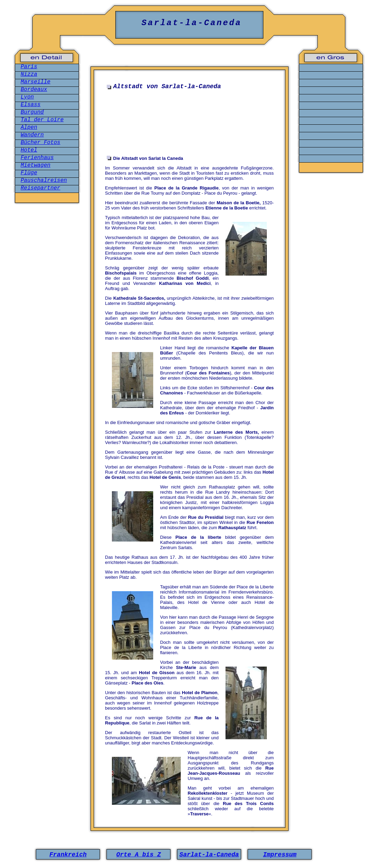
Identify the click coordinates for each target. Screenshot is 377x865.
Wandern (32, 135)
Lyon (27, 97)
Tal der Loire (42, 120)
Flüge (29, 173)
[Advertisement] (191, 126)
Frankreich (67, 854)
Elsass (31, 105)
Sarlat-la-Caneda (209, 854)
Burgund (32, 112)
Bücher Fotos (40, 143)
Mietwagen (35, 165)
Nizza (29, 74)
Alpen (29, 127)
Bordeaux (34, 89)
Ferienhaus (37, 158)
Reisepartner (40, 188)
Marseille (35, 82)
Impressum (279, 854)
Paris (29, 67)
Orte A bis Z (138, 854)
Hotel (29, 150)
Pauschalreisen (44, 180)
